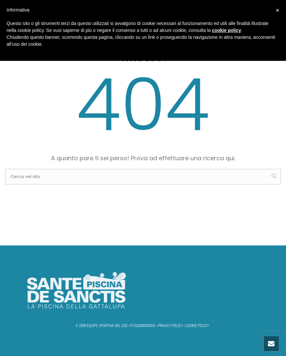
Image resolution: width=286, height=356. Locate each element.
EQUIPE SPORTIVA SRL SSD (107, 325)
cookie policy (226, 30)
